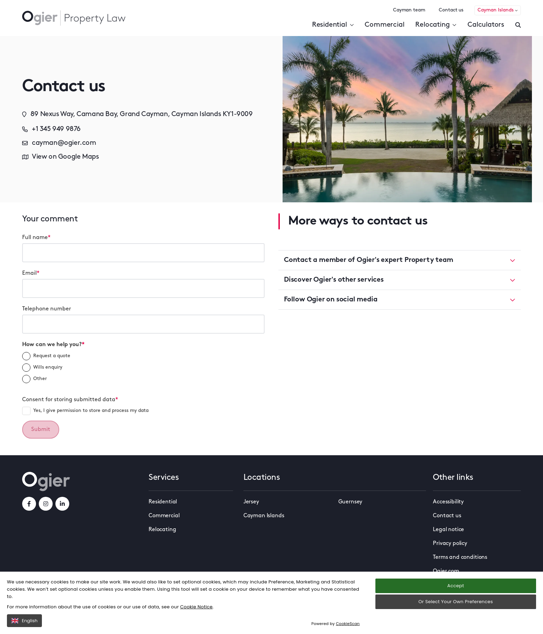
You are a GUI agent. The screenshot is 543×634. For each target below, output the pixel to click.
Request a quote (46, 356)
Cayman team (409, 10)
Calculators (486, 24)
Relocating (435, 24)
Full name (36, 237)
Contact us (451, 10)
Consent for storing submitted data (70, 400)
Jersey (251, 502)
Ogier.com (446, 571)
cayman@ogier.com (59, 143)
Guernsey (350, 502)
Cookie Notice (196, 616)
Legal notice (448, 529)
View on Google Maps (60, 157)
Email (30, 273)
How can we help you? (53, 344)
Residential (333, 24)
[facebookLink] (29, 504)
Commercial (384, 24)
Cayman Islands (498, 10)
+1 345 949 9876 (51, 129)
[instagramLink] (46, 504)
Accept (455, 595)
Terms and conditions (460, 557)
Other (34, 379)
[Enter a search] (518, 24)
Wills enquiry (42, 367)
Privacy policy (450, 543)
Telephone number (46, 309)
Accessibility (448, 502)
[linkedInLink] (62, 504)
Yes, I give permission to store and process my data (85, 411)
